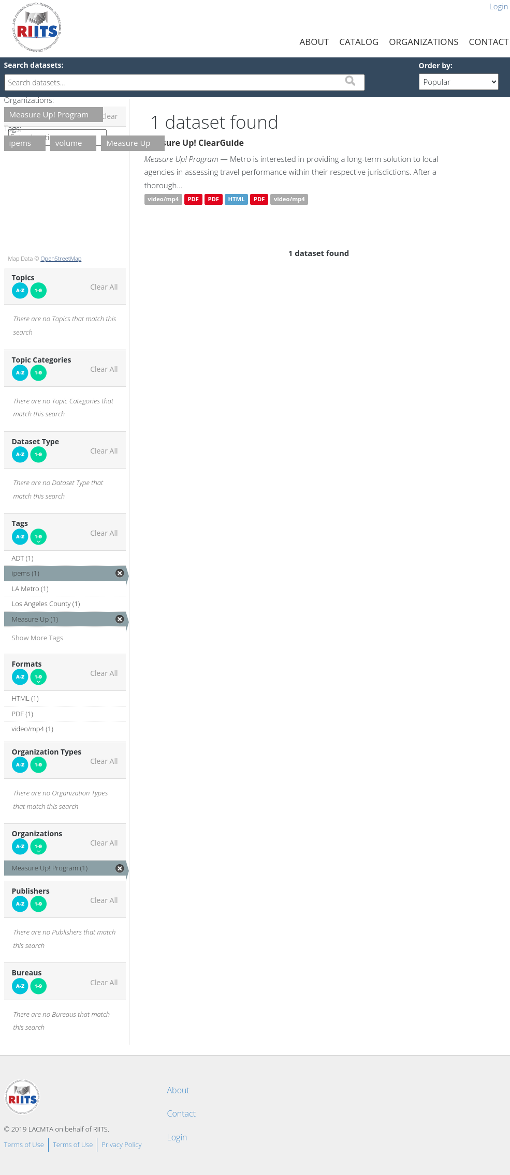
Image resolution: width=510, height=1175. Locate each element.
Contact (181, 1113)
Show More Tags (38, 637)
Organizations (423, 42)
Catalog (358, 42)
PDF (193, 199)
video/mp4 (163, 199)
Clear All (104, 287)
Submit (350, 81)
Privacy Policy (121, 1144)
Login (177, 1137)
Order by (434, 65)
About (314, 42)
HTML (236, 199)
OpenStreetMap (60, 258)
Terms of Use (24, 1144)
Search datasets (33, 65)
